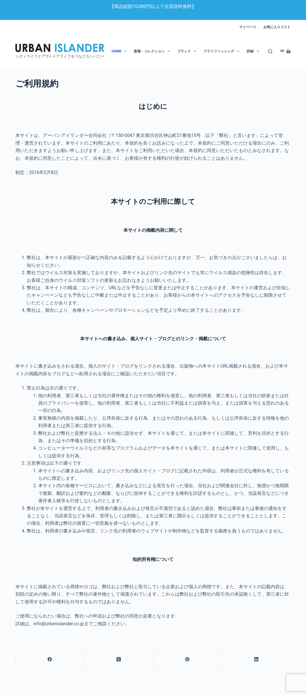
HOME (120, 51)
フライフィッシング (222, 51)
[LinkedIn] (256, 659)
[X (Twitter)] (118, 659)
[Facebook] (50, 659)
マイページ (247, 27)
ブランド (187, 51)
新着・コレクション (153, 51)
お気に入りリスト (277, 27)
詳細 (254, 51)
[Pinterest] (187, 659)
